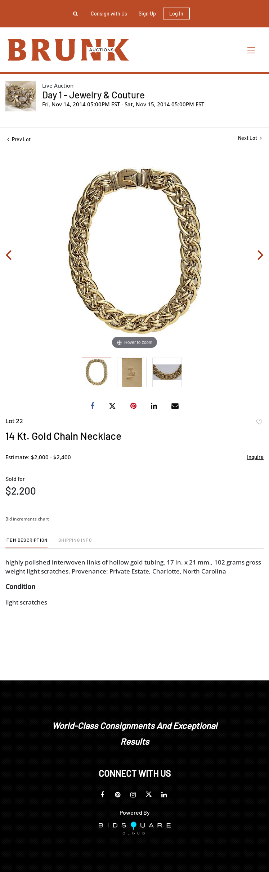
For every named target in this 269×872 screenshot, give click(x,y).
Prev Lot (19, 139)
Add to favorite (259, 422)
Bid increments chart (27, 519)
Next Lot (250, 138)
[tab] (26, 542)
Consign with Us (109, 13)
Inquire (255, 456)
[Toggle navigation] (252, 50)
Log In (176, 13)
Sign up (147, 13)
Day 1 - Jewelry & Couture (93, 94)
